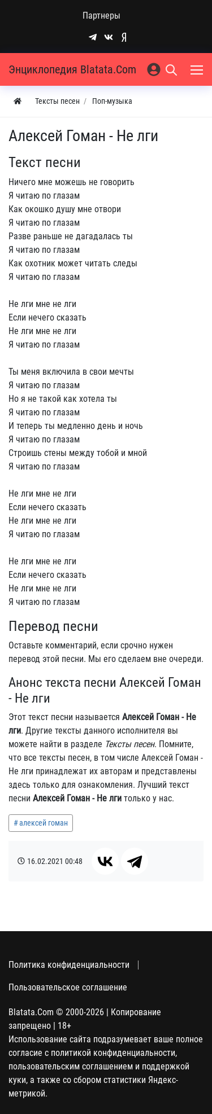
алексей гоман (43, 822)
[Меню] (198, 69)
